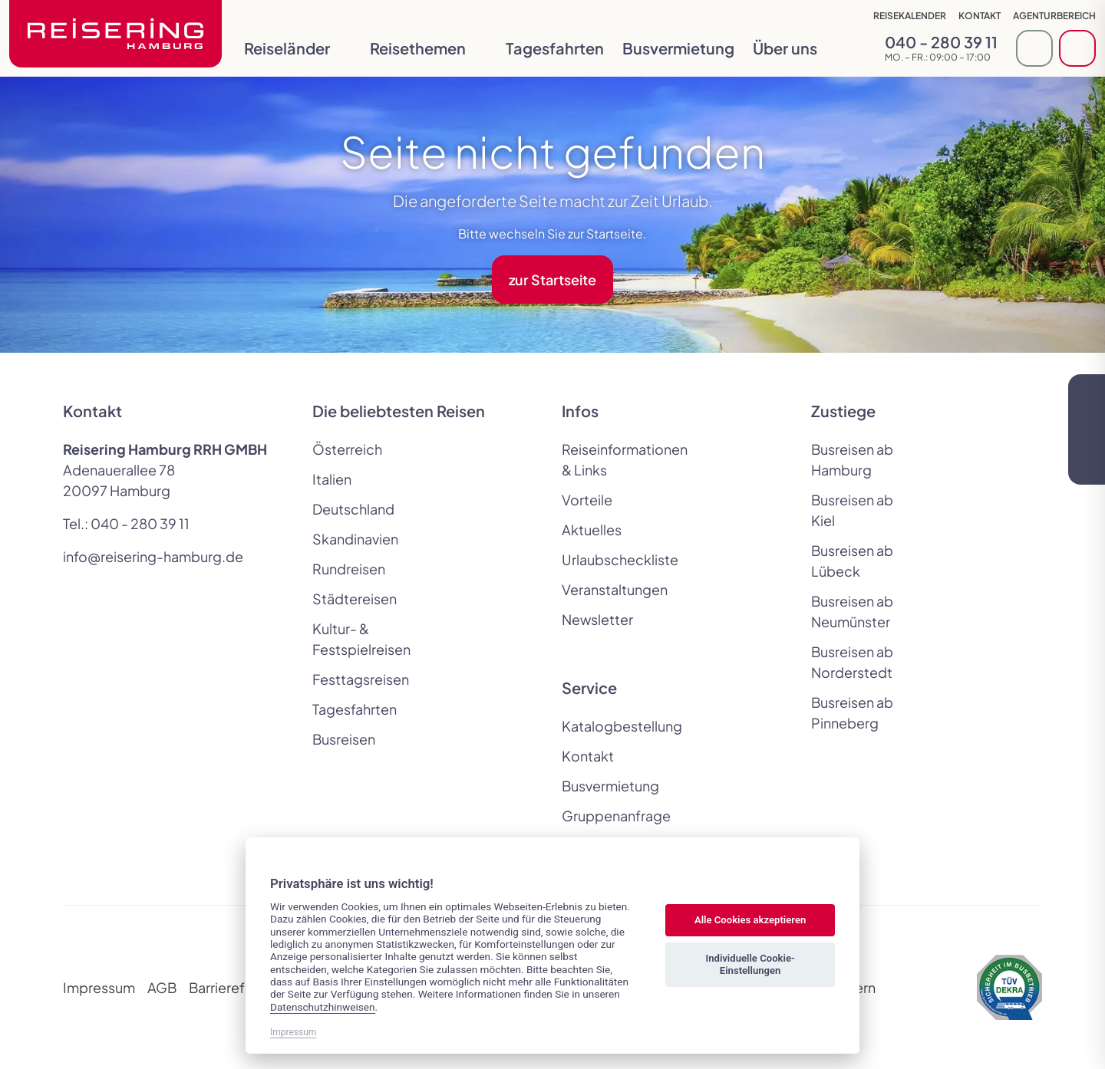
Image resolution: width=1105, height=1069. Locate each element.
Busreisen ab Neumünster (852, 611)
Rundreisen (348, 568)
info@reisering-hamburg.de (153, 556)
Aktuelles (592, 529)
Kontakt (979, 15)
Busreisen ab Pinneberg (852, 712)
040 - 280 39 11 (140, 523)
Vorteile (587, 499)
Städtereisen (354, 598)
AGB (161, 987)
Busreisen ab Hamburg (852, 459)
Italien (331, 479)
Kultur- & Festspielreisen (361, 639)
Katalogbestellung (615, 726)
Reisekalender (909, 15)
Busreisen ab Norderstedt (852, 662)
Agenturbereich (1054, 15)
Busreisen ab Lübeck (852, 560)
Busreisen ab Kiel (852, 510)
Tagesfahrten (555, 48)
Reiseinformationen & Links (615, 459)
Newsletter (597, 619)
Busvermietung (678, 48)
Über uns (796, 48)
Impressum (99, 987)
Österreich (347, 449)
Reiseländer (297, 48)
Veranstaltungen (615, 589)
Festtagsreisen (360, 679)
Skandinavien (355, 539)
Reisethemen (428, 48)
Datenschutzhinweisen (322, 1007)
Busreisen (343, 739)
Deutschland (353, 509)
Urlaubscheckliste (615, 559)
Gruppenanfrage (615, 815)
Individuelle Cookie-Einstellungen (749, 964)
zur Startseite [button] (552, 279)
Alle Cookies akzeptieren (750, 920)
